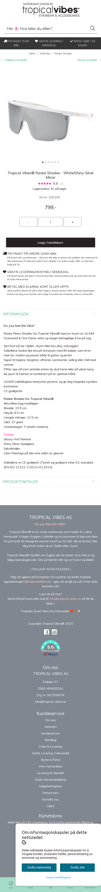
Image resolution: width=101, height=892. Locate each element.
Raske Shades (62, 53)
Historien (50, 727)
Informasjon (16, 314)
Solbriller (43, 53)
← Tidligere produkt (13, 60)
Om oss (50, 720)
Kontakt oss (50, 799)
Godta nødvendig (39, 867)
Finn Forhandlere (50, 766)
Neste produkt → (89, 60)
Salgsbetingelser (50, 786)
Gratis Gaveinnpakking (50, 779)
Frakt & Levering (50, 746)
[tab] (50, 314)
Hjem (32, 53)
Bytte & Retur (50, 760)
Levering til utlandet (50, 773)
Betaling (50, 740)
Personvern (51, 793)
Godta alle (77, 867)
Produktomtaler (20, 482)
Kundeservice (50, 733)
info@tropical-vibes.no (50, 702)
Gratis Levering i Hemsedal (50, 753)
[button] (43, 162)
